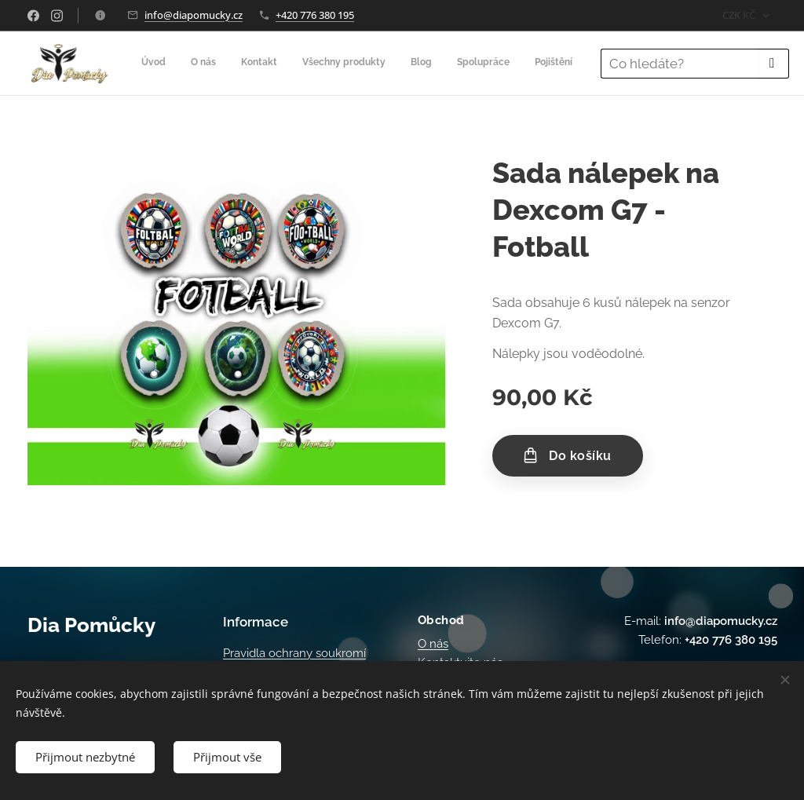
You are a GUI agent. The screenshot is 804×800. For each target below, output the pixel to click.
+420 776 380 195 (315, 15)
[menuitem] (329, 63)
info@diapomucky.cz (193, 15)
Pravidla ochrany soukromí (294, 653)
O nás (433, 644)
